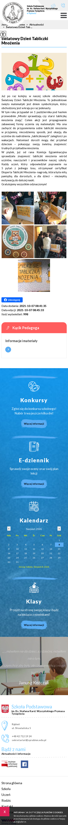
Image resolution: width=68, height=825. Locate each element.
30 (9, 562)
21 (51, 553)
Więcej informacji (8, 349)
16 (9, 553)
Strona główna (11, 783)
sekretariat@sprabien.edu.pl (53, 6)
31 (17, 562)
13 (42, 549)
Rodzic (6, 800)
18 (25, 553)
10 (17, 549)
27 (42, 557)
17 (17, 553)
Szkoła (6, 789)
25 (25, 557)
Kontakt (7, 806)
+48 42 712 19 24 (63, 5)
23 (9, 557)
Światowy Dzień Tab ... (16, 27)
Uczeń (5, 795)
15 (59, 549)
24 (17, 557)
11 (25, 549)
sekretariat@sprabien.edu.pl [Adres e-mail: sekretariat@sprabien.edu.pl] (29, 740)
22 (59, 553)
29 (59, 557)
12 (34, 549)
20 (42, 553)
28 (51, 557)
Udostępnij (12, 299)
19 (34, 553)
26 (34, 557)
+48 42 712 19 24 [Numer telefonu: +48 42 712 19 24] (22, 736)
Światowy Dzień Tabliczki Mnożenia (24, 40)
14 (51, 549)
